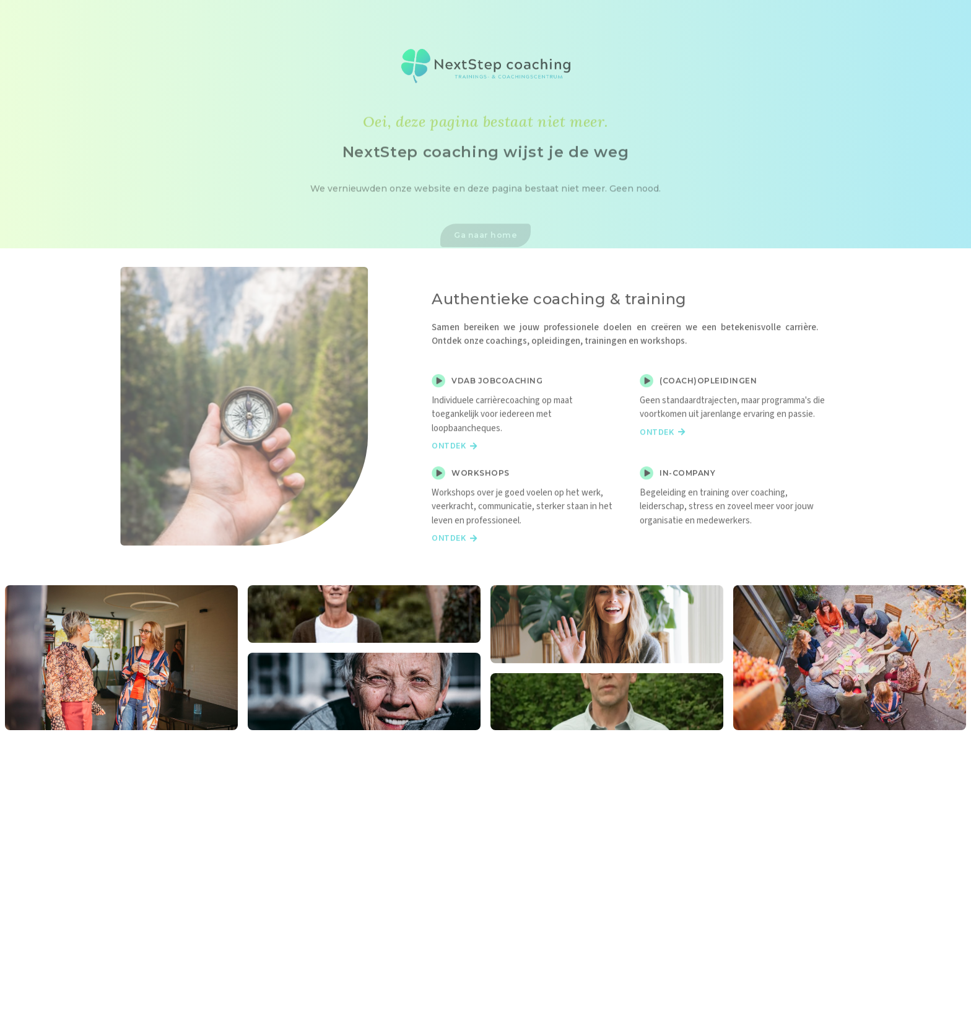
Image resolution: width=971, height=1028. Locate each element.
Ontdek (454, 469)
